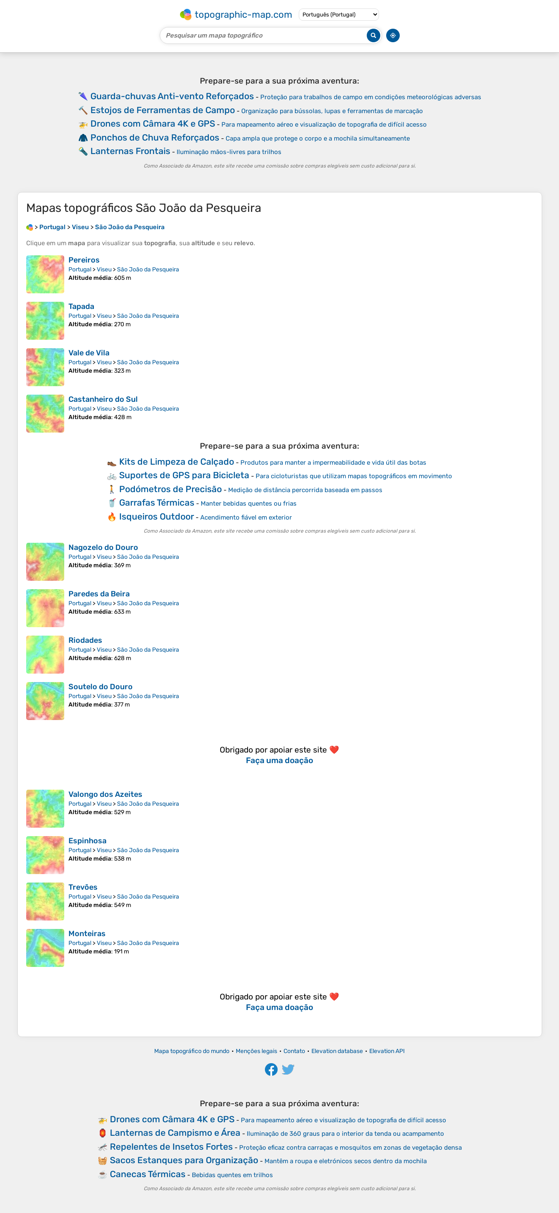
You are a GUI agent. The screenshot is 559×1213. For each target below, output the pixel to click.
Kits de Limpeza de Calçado (176, 461)
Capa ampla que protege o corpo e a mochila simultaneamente (318, 138)
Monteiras (87, 933)
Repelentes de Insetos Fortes (171, 1146)
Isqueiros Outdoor (156, 516)
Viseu (104, 269)
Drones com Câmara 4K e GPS (152, 123)
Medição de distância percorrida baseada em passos (305, 490)
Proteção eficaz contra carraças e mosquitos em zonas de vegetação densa (350, 1147)
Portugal (79, 269)
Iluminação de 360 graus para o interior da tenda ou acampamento (345, 1133)
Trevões (83, 887)
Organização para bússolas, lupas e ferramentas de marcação (332, 111)
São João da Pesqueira (148, 269)
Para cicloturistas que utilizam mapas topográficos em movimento (354, 476)
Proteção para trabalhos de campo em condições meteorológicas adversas (370, 97)
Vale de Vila (88, 352)
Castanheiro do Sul (103, 399)
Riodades (85, 640)
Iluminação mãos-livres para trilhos (229, 152)
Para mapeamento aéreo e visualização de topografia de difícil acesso (324, 124)
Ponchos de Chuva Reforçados (154, 137)
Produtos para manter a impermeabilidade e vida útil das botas (333, 462)
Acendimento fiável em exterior (246, 517)
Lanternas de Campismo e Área (175, 1132)
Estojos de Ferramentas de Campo (162, 110)
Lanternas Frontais (130, 151)
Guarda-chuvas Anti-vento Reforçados (172, 96)
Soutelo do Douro (100, 686)
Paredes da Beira (99, 593)
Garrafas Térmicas (156, 502)
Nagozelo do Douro (103, 547)
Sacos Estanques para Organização (184, 1160)
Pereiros (84, 260)
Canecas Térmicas (147, 1174)
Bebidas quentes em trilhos (232, 1175)
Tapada (81, 306)
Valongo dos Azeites (105, 794)
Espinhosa (87, 840)
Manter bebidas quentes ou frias (249, 503)
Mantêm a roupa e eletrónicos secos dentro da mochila (346, 1161)
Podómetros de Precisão (170, 489)
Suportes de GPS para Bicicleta (184, 475)
